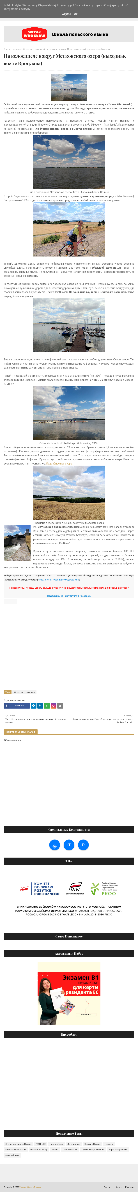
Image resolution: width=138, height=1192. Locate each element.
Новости (109, 1144)
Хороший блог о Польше (30, 1187)
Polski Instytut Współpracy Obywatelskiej (58, 579)
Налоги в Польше (92, 1144)
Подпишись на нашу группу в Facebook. (69, 596)
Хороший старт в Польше (92, 1149)
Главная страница (12, 49)
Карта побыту (56, 1144)
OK (76, 14)
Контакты (129, 1187)
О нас (119, 1187)
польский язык (12, 1155)
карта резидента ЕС (118, 1149)
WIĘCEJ (66, 14)
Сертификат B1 (70, 1149)
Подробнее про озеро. (59, 463)
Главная (108, 1187)
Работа (55, 1149)
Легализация (73, 1144)
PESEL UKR (40, 1144)
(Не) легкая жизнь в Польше (18, 1144)
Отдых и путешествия (33, 49)
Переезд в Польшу (38, 1149)
